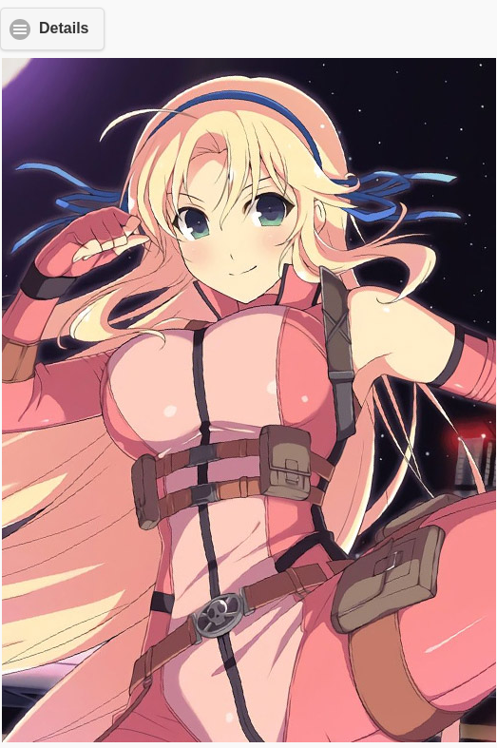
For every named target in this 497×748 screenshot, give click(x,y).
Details (63, 28)
